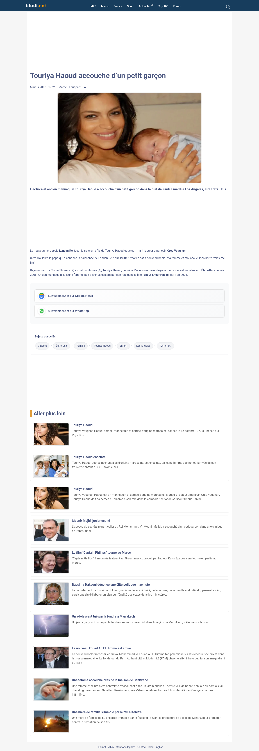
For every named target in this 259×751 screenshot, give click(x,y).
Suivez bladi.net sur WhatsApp (68, 311)
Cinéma (42, 345)
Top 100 (163, 6)
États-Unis (61, 345)
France (118, 6)
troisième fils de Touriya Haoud (104, 250)
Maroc (105, 6)
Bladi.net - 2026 (105, 747)
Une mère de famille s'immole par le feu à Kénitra (107, 712)
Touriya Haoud (102, 345)
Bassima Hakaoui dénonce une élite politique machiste (111, 584)
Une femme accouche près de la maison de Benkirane (110, 680)
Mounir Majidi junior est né (91, 521)
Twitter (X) (165, 345)
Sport (130, 6)
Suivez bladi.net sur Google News (70, 296)
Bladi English (155, 747)
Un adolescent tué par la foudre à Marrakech (103, 616)
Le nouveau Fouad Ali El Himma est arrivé (101, 648)
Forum (177, 6)
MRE (93, 6)
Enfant (123, 345)
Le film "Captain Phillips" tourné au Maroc (101, 552)
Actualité (144, 6)
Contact (141, 747)
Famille (81, 345)
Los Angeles (143, 345)
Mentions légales (125, 747)
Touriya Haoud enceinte (89, 457)
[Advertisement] (129, 41)
